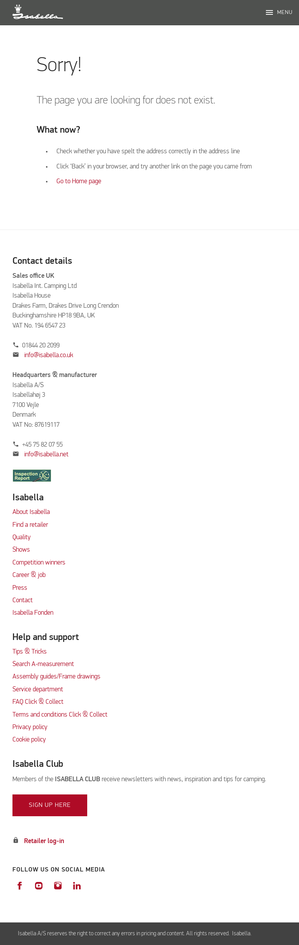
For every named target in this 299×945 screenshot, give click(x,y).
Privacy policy (29, 727)
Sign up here (50, 805)
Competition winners (38, 562)
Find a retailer (30, 525)
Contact (22, 600)
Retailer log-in (44, 841)
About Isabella (31, 512)
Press (19, 588)
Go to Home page (78, 181)
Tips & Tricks (29, 652)
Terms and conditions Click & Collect (59, 715)
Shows (21, 550)
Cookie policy (29, 739)
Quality (21, 537)
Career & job (29, 575)
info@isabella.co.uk (48, 355)
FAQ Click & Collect (37, 702)
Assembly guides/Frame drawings (56, 676)
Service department (37, 689)
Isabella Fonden (32, 613)
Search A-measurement (44, 664)
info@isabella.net (46, 454)
